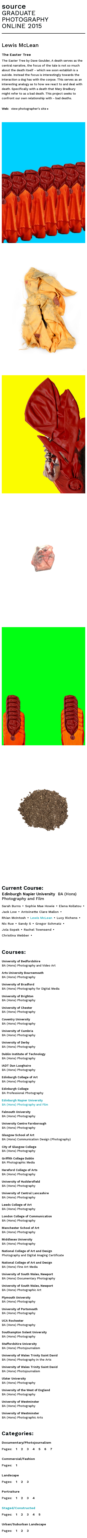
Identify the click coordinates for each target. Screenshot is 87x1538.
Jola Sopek (10, 929)
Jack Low (9, 912)
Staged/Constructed (18, 1508)
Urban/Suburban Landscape (24, 1524)
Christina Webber (15, 935)
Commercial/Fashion (18, 1459)
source (14, 6)
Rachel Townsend (37, 929)
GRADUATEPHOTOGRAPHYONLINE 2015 (25, 19)
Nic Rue (8, 923)
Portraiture (11, 1491)
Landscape (10, 1475)
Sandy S (24, 923)
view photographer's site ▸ (30, 108)
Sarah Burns (11, 906)
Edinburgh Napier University (39, 896)
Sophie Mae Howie (40, 906)
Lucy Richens (67, 918)
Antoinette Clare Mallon (40, 912)
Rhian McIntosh (14, 918)
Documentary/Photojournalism (26, 1442)
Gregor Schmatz (48, 923)
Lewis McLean (41, 918)
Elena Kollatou (70, 906)
